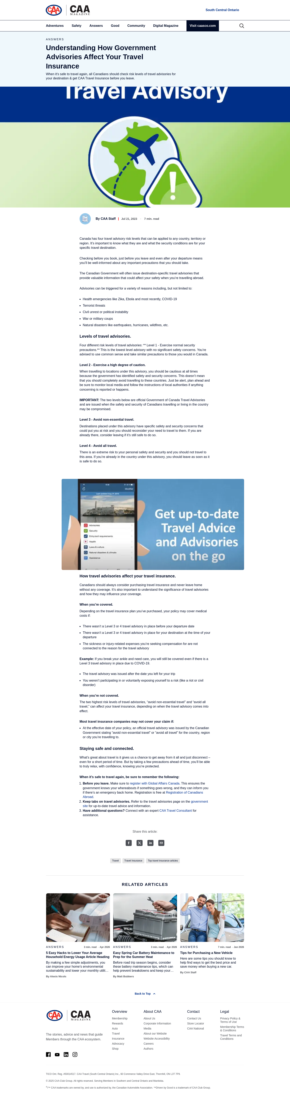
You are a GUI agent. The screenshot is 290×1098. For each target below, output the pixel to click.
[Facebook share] (129, 843)
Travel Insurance (133, 860)
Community (136, 25)
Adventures (55, 25)
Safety (76, 25)
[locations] (222, 10)
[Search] (241, 25)
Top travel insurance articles (163, 860)
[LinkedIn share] (150, 843)
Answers (96, 25)
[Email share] (161, 843)
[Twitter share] (140, 843)
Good (115, 25)
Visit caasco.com (203, 25)
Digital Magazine (165, 25)
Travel (115, 860)
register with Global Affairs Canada (154, 783)
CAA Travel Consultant (176, 810)
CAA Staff (108, 218)
